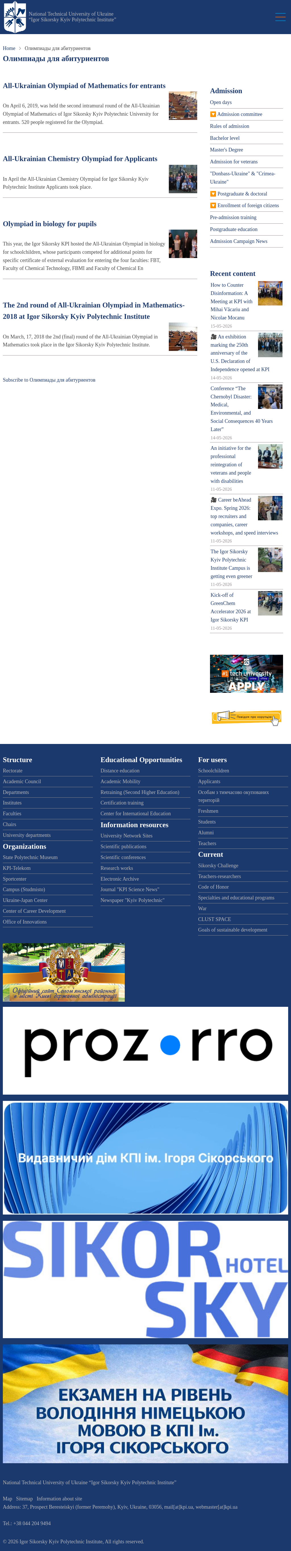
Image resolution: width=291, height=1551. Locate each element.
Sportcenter (14, 879)
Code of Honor (213, 887)
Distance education (120, 771)
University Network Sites (127, 836)
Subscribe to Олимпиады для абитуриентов (49, 380)
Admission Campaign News (238, 241)
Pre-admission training (233, 217)
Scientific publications (123, 846)
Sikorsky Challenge (218, 865)
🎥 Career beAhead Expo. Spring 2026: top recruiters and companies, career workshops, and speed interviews (244, 516)
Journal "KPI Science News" (130, 889)
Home (9, 48)
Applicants (209, 781)
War (202, 908)
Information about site (59, 1499)
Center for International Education (136, 813)
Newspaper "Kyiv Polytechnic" (133, 900)
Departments (16, 792)
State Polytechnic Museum (30, 857)
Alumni (206, 832)
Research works (117, 868)
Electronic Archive (120, 879)
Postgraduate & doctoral (242, 194)
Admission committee (239, 114)
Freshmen (208, 811)
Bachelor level (225, 138)
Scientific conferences (123, 857)
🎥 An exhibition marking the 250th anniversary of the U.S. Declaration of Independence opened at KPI (240, 353)
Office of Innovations (25, 922)
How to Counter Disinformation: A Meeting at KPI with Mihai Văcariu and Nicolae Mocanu (231, 301)
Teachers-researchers (219, 876)
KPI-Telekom (17, 868)
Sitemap (24, 1499)
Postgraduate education (233, 229)
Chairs (9, 824)
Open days (221, 102)
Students (207, 822)
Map (7, 1499)
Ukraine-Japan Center (25, 900)
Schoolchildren (213, 771)
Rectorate (12, 771)
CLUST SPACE (214, 919)
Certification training (122, 803)
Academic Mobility (120, 781)
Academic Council (22, 781)
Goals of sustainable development (232, 930)
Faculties (12, 813)
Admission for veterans (234, 162)
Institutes (12, 803)
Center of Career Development (34, 911)
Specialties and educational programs (236, 898)
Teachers (207, 843)
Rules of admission (229, 126)
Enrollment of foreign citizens (248, 205)
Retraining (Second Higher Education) (140, 792)
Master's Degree (226, 150)
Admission (226, 91)
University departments (27, 835)
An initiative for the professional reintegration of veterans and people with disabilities (231, 464)
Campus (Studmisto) (24, 889)
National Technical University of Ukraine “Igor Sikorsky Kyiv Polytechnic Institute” (72, 16)
